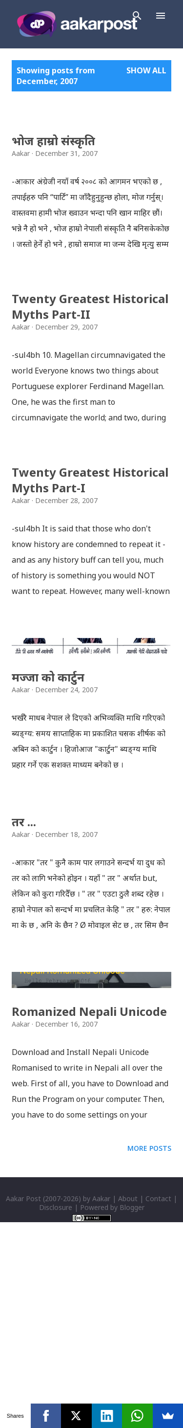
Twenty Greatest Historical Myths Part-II (90, 306)
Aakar (101, 1379)
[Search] (137, 16)
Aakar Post (23, 1379)
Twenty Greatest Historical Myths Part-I (90, 480)
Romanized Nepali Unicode (89, 1193)
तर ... (24, 912)
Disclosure (55, 1388)
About (128, 1379)
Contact (158, 1379)
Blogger (132, 1388)
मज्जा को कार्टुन (48, 768)
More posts (149, 1329)
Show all (146, 70)
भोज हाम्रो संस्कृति (53, 140)
